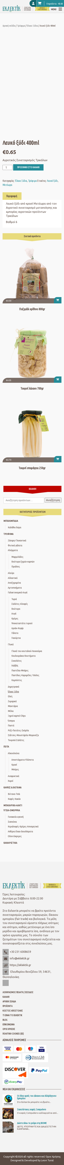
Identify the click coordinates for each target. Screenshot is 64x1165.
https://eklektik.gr (20, 965)
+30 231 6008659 (20, 951)
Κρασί (14, 764)
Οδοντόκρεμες (15, 836)
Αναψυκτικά (13, 776)
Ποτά (6, 746)
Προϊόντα (7, 1006)
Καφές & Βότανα (12, 787)
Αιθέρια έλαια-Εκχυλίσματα (20, 831)
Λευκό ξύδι (52, 180)
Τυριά (14, 599)
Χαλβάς (14, 665)
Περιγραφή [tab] (11, 196)
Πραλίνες (15, 566)
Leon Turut (47, 1160)
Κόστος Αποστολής (13, 1010)
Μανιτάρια (13, 706)
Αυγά (13, 613)
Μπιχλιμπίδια (10, 520)
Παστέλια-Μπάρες (20, 670)
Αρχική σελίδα (9, 25)
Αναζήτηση (53, 500)
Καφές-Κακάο (14, 798)
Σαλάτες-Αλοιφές (19, 603)
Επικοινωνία (9, 1024)
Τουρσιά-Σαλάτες (16, 740)
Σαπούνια (12, 821)
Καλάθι (6, 997)
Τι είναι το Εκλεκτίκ (12, 1015)
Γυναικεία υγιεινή (16, 816)
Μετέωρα (7, 184)
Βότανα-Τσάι (14, 793)
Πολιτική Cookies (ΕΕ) (13, 1033)
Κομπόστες (16, 680)
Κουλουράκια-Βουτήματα (23, 655)
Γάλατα (14, 632)
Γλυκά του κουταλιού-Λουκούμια (26, 651)
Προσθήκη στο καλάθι (28, 167)
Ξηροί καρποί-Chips (17, 715)
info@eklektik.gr (20, 958)
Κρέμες (14, 618)
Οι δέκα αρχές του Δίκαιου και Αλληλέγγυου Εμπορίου (36, 1097)
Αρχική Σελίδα (9, 1001)
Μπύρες (15, 769)
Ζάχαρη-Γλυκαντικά (17, 540)
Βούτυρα (15, 608)
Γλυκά (10, 644)
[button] (57, 300)
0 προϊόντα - (50, 3)
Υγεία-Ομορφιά (11, 810)
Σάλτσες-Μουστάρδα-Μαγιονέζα (23, 735)
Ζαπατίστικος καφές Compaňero (31, 1109)
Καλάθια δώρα (14, 527)
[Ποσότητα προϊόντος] (7, 167)
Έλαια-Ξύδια (32, 25)
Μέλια (10, 710)
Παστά (11, 725)
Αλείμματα (13, 550)
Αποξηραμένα (14, 582)
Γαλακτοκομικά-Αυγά (17, 592)
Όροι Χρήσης (9, 1029)
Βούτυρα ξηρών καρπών (22, 561)
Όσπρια (11, 720)
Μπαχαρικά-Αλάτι (12, 805)
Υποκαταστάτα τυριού (21, 623)
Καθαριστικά (10, 842)
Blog (5, 1020)
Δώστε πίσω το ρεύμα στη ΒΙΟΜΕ (32, 1123)
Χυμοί (10, 780)
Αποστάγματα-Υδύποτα (22, 759)
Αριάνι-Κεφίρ (17, 628)
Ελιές (10, 696)
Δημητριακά (13, 686)
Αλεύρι (11, 573)
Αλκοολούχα (13, 753)
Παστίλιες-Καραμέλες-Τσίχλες (25, 675)
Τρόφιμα (21, 25)
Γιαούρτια (16, 637)
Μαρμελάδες (17, 556)
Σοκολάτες (16, 660)
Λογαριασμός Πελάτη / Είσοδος (18, 992)
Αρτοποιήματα (15, 587)
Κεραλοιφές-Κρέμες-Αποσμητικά (23, 826)
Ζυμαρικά (12, 701)
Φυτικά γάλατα (15, 545)
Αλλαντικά (12, 577)
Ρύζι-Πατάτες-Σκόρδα (18, 730)
